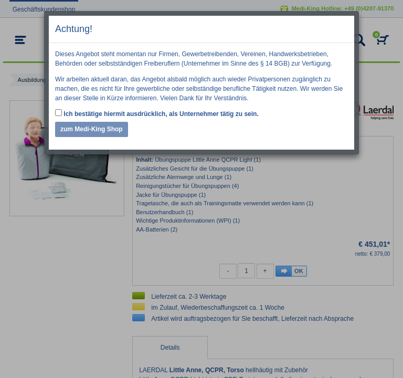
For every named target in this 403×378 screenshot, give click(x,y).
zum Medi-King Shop (91, 129)
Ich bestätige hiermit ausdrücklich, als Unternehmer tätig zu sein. (157, 113)
